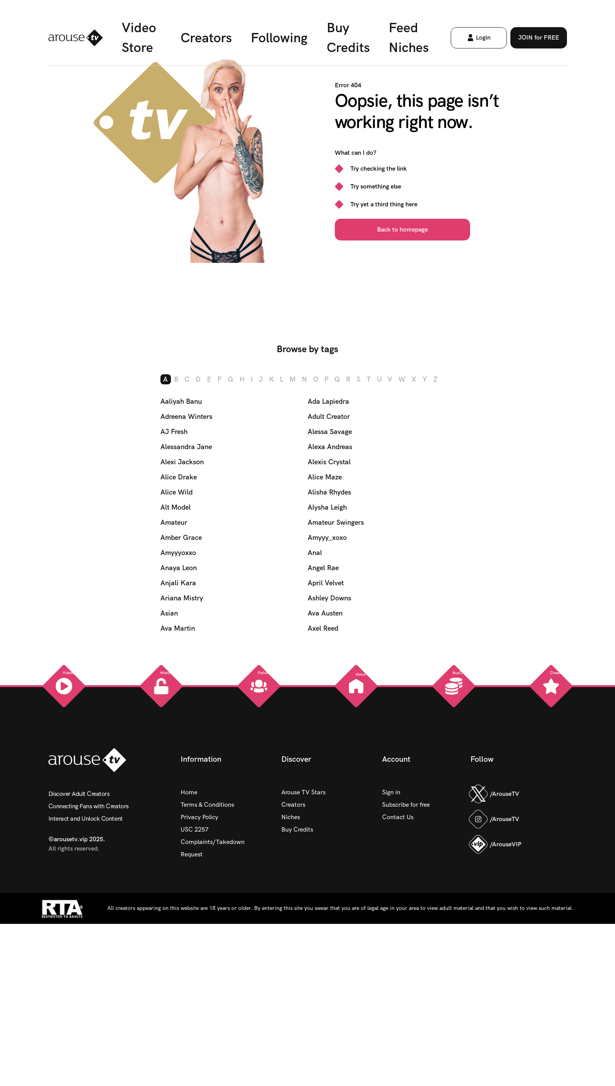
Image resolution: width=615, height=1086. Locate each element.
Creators (202, 40)
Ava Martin (177, 627)
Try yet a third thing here (383, 204)
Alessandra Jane (186, 446)
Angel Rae (323, 567)
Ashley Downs (329, 597)
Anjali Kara (178, 582)
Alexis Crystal (329, 461)
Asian (169, 612)
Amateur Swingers (336, 521)
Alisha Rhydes (329, 491)
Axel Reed (323, 627)
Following (278, 40)
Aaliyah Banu (181, 400)
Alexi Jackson (182, 461)
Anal (315, 552)
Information (201, 759)
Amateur (173, 521)
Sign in (391, 792)
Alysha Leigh (327, 506)
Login (481, 40)
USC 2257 (194, 829)
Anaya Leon (178, 567)
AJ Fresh (174, 431)
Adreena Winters (186, 416)
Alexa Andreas (330, 446)
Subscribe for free (406, 804)
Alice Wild (176, 491)
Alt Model (175, 506)
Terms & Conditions (207, 804)
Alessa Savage (330, 431)
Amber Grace (181, 537)
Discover (296, 759)
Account (396, 759)
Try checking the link (378, 168)
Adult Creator (329, 416)
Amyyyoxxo (178, 552)
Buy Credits (297, 829)
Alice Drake (178, 476)
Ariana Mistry (181, 597)
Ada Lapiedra (328, 400)
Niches (290, 817)
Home (189, 792)
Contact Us (397, 817)
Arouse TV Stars (303, 792)
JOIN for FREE (546, 40)
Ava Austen (325, 612)
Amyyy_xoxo (327, 537)
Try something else (375, 186)
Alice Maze (325, 476)
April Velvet (326, 582)
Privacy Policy (199, 817)
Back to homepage (402, 229)
